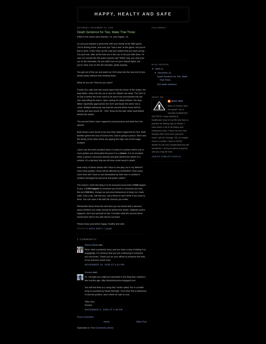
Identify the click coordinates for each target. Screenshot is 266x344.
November (163, 72)
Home (107, 321)
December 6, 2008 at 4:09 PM (104, 309)
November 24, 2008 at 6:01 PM (104, 264)
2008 (158, 69)
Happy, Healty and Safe (133, 13)
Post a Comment (85, 317)
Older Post (141, 321)
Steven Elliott (91, 245)
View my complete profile (166, 157)
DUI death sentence (167, 84)
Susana (88, 272)
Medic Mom (177, 101)
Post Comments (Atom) (102, 328)
